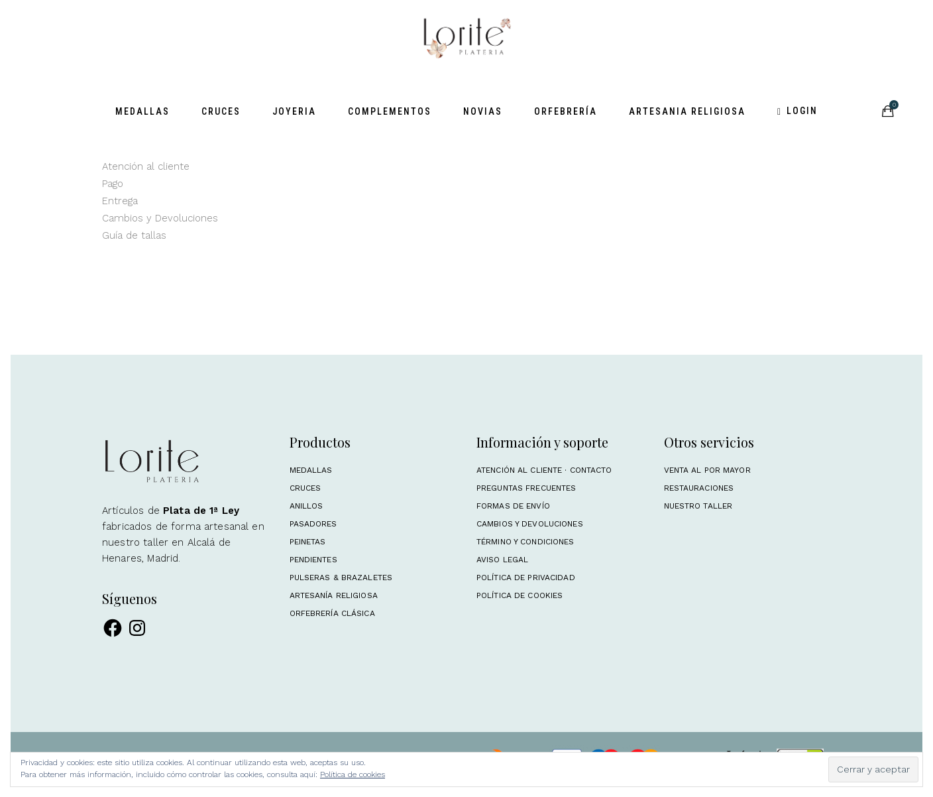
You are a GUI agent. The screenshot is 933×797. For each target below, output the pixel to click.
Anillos (306, 506)
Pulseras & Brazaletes (341, 577)
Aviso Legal (502, 559)
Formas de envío (513, 506)
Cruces (305, 488)
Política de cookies (352, 774)
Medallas (311, 470)
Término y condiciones (525, 541)
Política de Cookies (519, 595)
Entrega (120, 201)
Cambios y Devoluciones (160, 218)
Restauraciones (699, 488)
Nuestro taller (698, 506)
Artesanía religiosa (334, 595)
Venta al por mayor (707, 470)
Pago (112, 184)
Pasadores (313, 523)
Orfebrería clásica (332, 613)
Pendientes (313, 559)
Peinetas (308, 541)
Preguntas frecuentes (526, 488)
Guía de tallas (134, 235)
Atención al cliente (146, 166)
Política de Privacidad (525, 577)
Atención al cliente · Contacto (544, 470)
